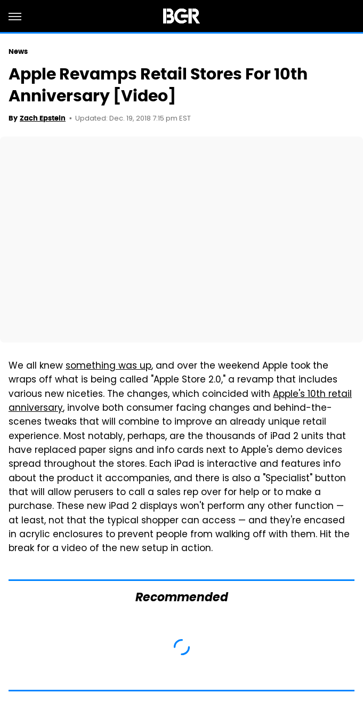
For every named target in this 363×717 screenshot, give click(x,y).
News (18, 51)
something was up (108, 366)
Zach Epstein (43, 118)
